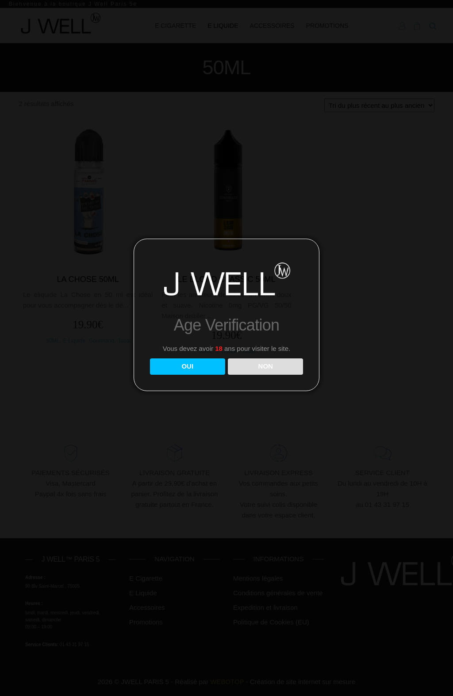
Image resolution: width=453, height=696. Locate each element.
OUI (187, 366)
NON (265, 366)
